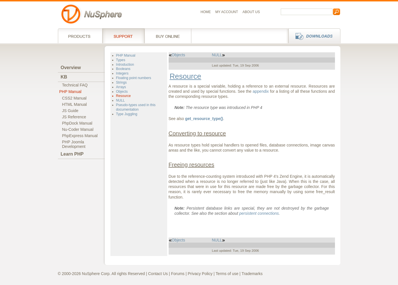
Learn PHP (72, 154)
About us (251, 12)
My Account (226, 12)
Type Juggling (126, 114)
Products (80, 35)
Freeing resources (191, 165)
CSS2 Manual (74, 98)
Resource (123, 96)
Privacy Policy (200, 273)
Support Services (123, 35)
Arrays (121, 87)
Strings (121, 82)
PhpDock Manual (77, 123)
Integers (122, 73)
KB (64, 77)
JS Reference (74, 117)
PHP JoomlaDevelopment (74, 144)
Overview (71, 67)
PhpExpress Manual (80, 135)
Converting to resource (197, 133)
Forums (177, 273)
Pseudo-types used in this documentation (136, 107)
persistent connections (259, 213)
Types (120, 60)
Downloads (312, 35)
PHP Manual (70, 91)
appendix (261, 91)
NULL (120, 100)
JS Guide (70, 110)
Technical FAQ (75, 85)
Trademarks (252, 273)
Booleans (123, 69)
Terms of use (227, 273)
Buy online (167, 35)
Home (206, 12)
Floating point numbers (133, 78)
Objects (122, 92)
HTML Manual (74, 104)
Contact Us (158, 273)
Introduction (125, 65)
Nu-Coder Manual (78, 129)
